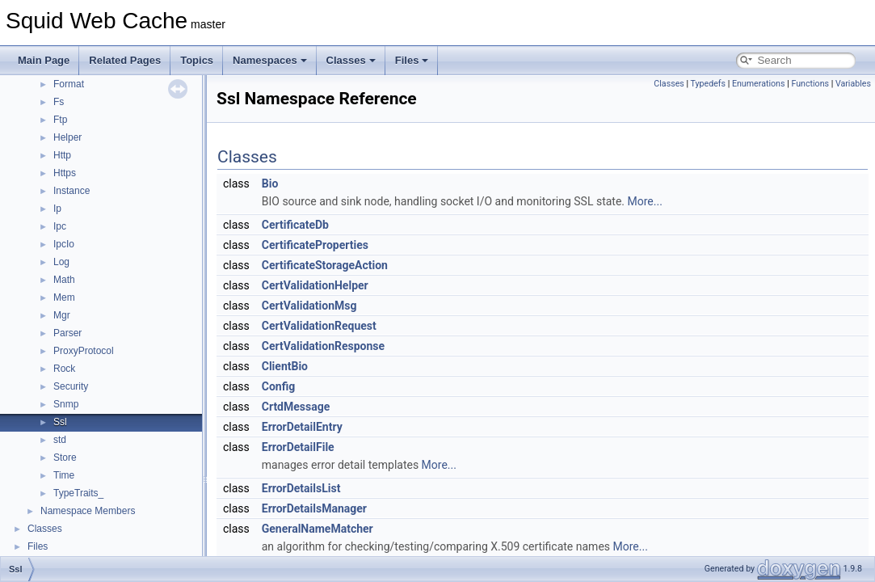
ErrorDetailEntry (302, 426)
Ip (57, 208)
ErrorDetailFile (298, 447)
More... (645, 201)
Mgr (61, 315)
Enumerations (758, 83)
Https (64, 173)
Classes (351, 60)
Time (63, 475)
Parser (67, 333)
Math (64, 279)
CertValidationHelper (315, 285)
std (59, 439)
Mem (64, 297)
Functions (810, 83)
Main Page (43, 60)
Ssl (60, 422)
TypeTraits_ (78, 493)
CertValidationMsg (309, 305)
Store (65, 457)
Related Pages (125, 60)
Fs (58, 102)
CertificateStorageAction (325, 265)
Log (61, 262)
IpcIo (63, 244)
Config (278, 386)
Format (68, 84)
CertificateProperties (315, 244)
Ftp (60, 119)
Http (62, 155)
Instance (71, 190)
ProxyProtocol (83, 350)
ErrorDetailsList (301, 488)
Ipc (59, 226)
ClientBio (285, 366)
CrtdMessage (296, 406)
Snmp (65, 404)
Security (70, 386)
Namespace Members (87, 511)
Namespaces (270, 60)
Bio (270, 183)
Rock (64, 368)
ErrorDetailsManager (314, 508)
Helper (67, 137)
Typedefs (708, 83)
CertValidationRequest (319, 325)
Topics (196, 60)
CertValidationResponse (323, 346)
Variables (853, 83)
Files (412, 60)
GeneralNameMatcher (317, 528)
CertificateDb (295, 224)
